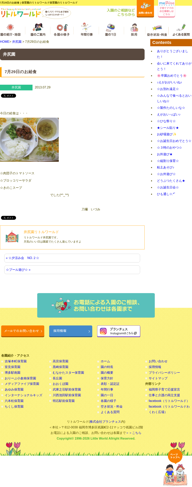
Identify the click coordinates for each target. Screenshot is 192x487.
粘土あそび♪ (165, 167)
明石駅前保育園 (64, 401)
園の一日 (107, 395)
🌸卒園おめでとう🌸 (172, 75)
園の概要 (107, 372)
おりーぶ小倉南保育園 (20, 378)
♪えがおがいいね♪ (169, 82)
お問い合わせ (158, 361)
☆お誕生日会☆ (168, 187)
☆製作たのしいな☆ (171, 107)
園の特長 (107, 367)
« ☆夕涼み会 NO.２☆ (22, 258)
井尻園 (17, 41)
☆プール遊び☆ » (18, 269)
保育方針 (107, 378)
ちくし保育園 (14, 406)
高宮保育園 (60, 361)
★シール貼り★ (168, 127)
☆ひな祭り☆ (166, 121)
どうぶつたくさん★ (171, 180)
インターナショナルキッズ (23, 395)
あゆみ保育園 (14, 389)
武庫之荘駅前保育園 (67, 389)
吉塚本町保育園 (16, 361)
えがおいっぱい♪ (168, 114)
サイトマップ (158, 378)
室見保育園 (12, 367)
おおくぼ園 (60, 383)
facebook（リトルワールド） (169, 401)
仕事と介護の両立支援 (164, 395)
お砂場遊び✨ (167, 134)
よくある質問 (110, 412)
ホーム (105, 361)
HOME (4, 41)
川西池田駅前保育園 (67, 395)
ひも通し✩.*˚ (166, 194)
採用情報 (155, 367)
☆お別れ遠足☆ (168, 89)
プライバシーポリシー (164, 372)
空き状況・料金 (112, 406)
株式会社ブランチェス (105, 421)
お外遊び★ (165, 154)
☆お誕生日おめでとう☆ (174, 141)
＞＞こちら (133, 432)
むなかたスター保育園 (68, 372)
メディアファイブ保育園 (22, 383)
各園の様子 (108, 401)
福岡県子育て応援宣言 (164, 389)
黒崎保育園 (60, 367)
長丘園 (57, 378)
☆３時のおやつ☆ (169, 147)
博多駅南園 (12, 372)
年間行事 (107, 389)
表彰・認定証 (110, 383)
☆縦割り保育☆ (168, 161)
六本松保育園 (14, 401)
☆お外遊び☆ (166, 174)
